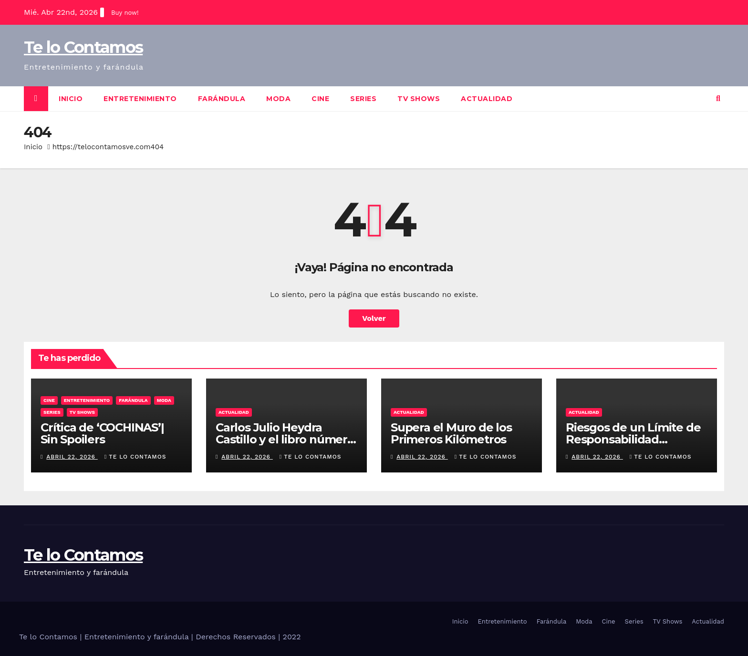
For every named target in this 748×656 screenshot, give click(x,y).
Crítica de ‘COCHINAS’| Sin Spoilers (102, 433)
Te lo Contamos (83, 47)
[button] (718, 98)
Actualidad (486, 98)
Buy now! (124, 12)
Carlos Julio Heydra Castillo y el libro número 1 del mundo (285, 439)
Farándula (222, 98)
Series (363, 98)
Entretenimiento (140, 98)
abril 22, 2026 (72, 456)
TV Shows (418, 98)
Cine (320, 98)
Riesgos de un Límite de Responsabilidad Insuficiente (633, 439)
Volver (374, 318)
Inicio (71, 98)
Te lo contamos (135, 456)
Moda (278, 98)
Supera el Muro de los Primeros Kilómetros (451, 433)
